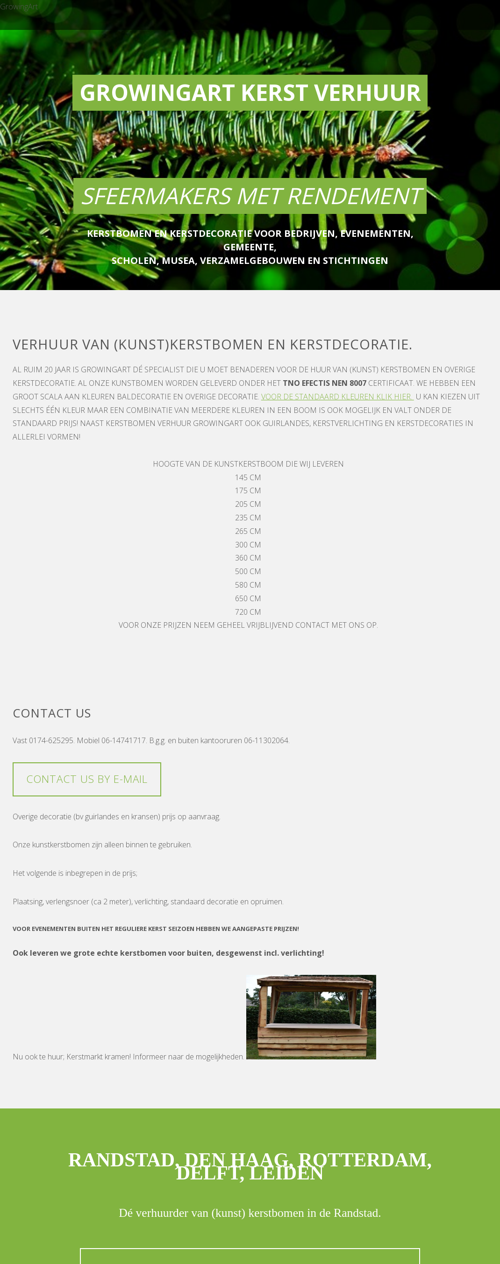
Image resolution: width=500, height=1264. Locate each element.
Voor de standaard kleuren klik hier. (337, 396)
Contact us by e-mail (87, 779)
